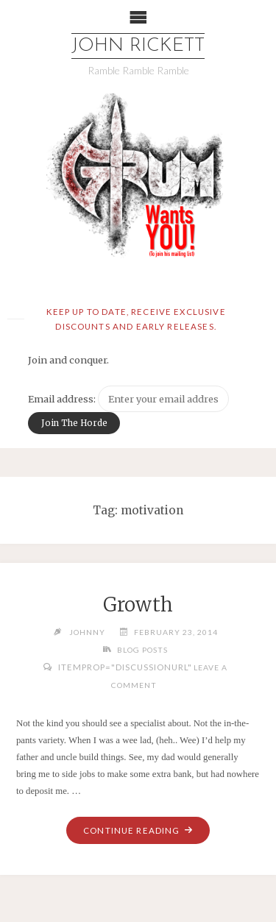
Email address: (63, 399)
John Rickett (138, 46)
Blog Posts (142, 649)
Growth (138, 605)
